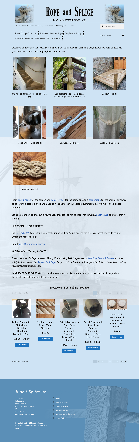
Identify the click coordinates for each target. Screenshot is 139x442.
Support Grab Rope (46, 262)
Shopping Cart (61, 26)
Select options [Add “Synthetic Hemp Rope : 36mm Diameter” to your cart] (45, 339)
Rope (17, 33)
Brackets (44, 33)
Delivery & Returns (61, 406)
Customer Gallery (36, 26)
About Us (25, 26)
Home (18, 26)
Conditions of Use (61, 402)
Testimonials (49, 26)
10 (121, 293)
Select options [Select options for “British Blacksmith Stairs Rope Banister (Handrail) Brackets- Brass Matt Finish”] (93, 348)
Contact (71, 26)
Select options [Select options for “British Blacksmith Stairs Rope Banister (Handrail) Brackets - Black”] (22, 345)
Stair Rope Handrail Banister (101, 258)
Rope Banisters (30, 33)
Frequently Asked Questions (65, 414)
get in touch (102, 214)
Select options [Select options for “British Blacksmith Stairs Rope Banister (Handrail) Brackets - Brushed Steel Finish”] (69, 351)
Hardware (40, 38)
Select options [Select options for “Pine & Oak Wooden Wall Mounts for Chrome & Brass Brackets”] (117, 337)
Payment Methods (61, 410)
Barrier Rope (56, 33)
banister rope (58, 199)
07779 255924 (22, 232)
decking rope (24, 199)
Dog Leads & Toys (74, 33)
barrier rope (94, 199)
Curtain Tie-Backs (24, 38)
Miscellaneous (54, 38)
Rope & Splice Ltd (37, 423)
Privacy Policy (60, 418)
